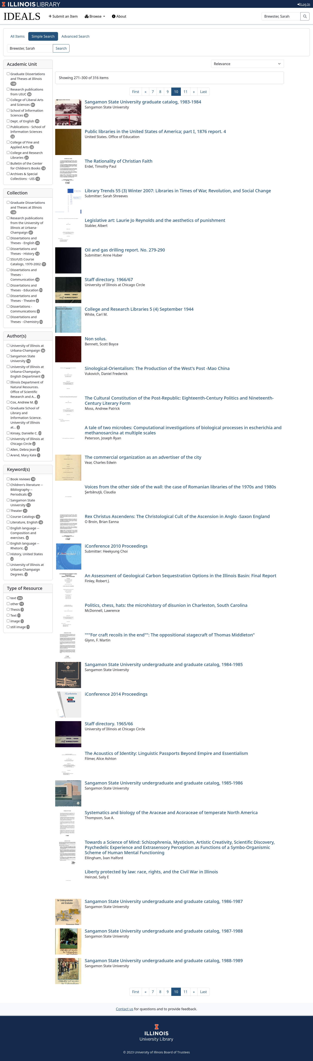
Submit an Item (63, 16)
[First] (135, 92)
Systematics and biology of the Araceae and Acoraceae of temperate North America (171, 812)
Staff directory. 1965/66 (109, 724)
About (119, 16)
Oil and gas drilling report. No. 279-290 (125, 250)
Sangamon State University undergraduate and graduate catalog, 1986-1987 (164, 901)
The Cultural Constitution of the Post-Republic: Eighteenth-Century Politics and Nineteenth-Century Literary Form (179, 400)
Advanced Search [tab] (75, 36)
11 (185, 91)
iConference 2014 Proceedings (116, 694)
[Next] (194, 92)
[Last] (203, 92)
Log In (303, 4)
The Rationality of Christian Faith (118, 161)
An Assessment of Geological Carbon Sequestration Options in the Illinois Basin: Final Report (180, 576)
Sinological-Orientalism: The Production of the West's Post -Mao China (157, 368)
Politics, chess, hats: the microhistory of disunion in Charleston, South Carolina (166, 605)
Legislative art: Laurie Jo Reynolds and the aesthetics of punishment (155, 220)
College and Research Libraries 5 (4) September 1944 (139, 309)
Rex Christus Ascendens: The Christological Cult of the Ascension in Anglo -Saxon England (177, 516)
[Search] (281, 16)
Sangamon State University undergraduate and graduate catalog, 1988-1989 (164, 960)
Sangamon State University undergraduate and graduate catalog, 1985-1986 (164, 783)
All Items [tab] (17, 36)
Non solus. (96, 339)
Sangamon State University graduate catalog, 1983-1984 (143, 102)
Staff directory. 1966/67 (109, 279)
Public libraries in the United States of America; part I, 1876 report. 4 (155, 131)
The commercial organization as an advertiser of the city (143, 457)
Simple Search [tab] (43, 36)
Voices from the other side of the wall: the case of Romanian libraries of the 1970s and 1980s (180, 487)
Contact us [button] (124, 1009)
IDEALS (22, 16)
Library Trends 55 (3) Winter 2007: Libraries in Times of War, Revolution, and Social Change (178, 191)
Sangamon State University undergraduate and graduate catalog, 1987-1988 (164, 931)
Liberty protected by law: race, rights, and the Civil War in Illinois (151, 872)
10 (177, 91)
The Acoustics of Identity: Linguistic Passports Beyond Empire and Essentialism (166, 753)
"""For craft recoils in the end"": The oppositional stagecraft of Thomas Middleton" (170, 635)
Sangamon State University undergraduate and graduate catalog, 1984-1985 (164, 664)
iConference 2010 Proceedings (116, 546)
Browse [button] (94, 16)
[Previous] (145, 92)
